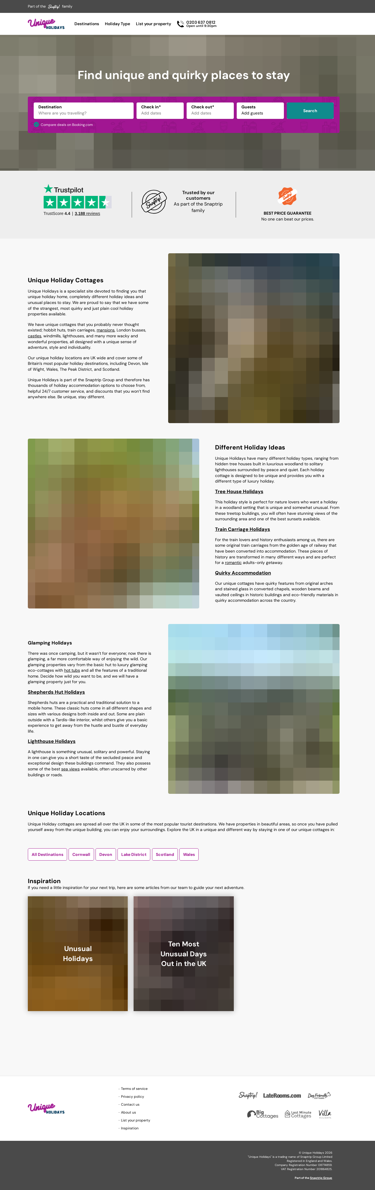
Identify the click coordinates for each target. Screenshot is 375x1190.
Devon (105, 854)
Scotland (165, 854)
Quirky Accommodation (243, 573)
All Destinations (47, 854)
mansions (106, 330)
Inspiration (130, 1128)
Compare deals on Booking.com (67, 124)
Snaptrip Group (321, 1178)
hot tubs (72, 670)
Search (310, 110)
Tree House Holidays (239, 491)
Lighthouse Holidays (52, 741)
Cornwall (81, 854)
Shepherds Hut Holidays (56, 692)
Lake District (133, 854)
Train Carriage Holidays (242, 529)
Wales (189, 854)
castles (34, 335)
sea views (70, 769)
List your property (153, 23)
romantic (233, 562)
